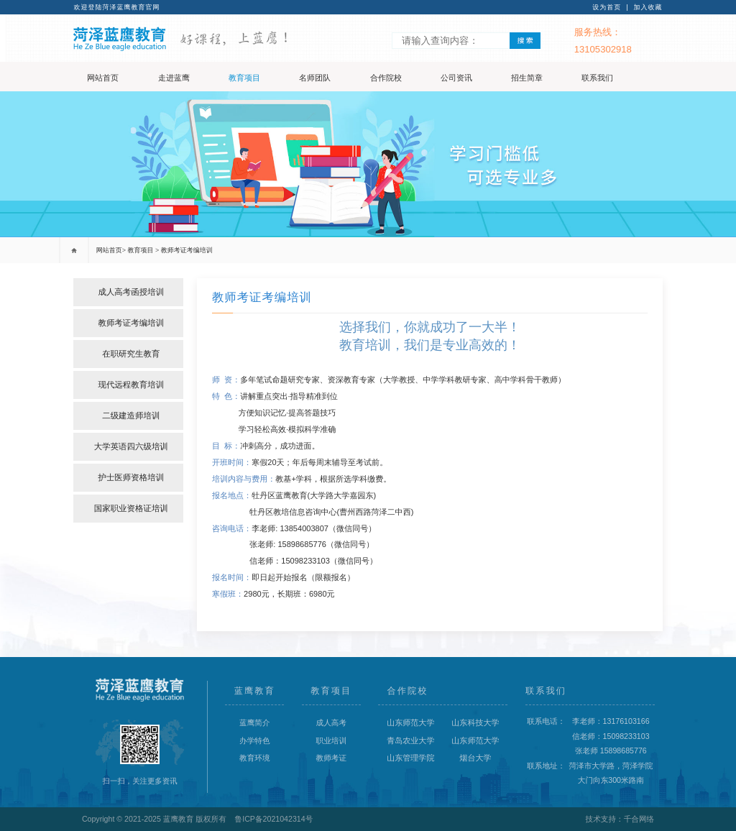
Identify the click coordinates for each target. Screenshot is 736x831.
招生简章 (527, 77)
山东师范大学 (410, 722)
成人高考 (331, 722)
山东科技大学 (475, 722)
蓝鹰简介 (254, 722)
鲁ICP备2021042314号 (274, 818)
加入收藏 (648, 7)
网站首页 (103, 77)
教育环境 (254, 757)
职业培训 (331, 740)
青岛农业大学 (410, 740)
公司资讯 (456, 77)
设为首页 (606, 7)
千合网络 (639, 818)
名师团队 (315, 77)
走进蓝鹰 (174, 77)
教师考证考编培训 (187, 250)
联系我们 (597, 77)
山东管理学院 (410, 757)
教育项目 (244, 77)
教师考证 (331, 757)
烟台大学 (475, 757)
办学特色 (254, 740)
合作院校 (386, 77)
